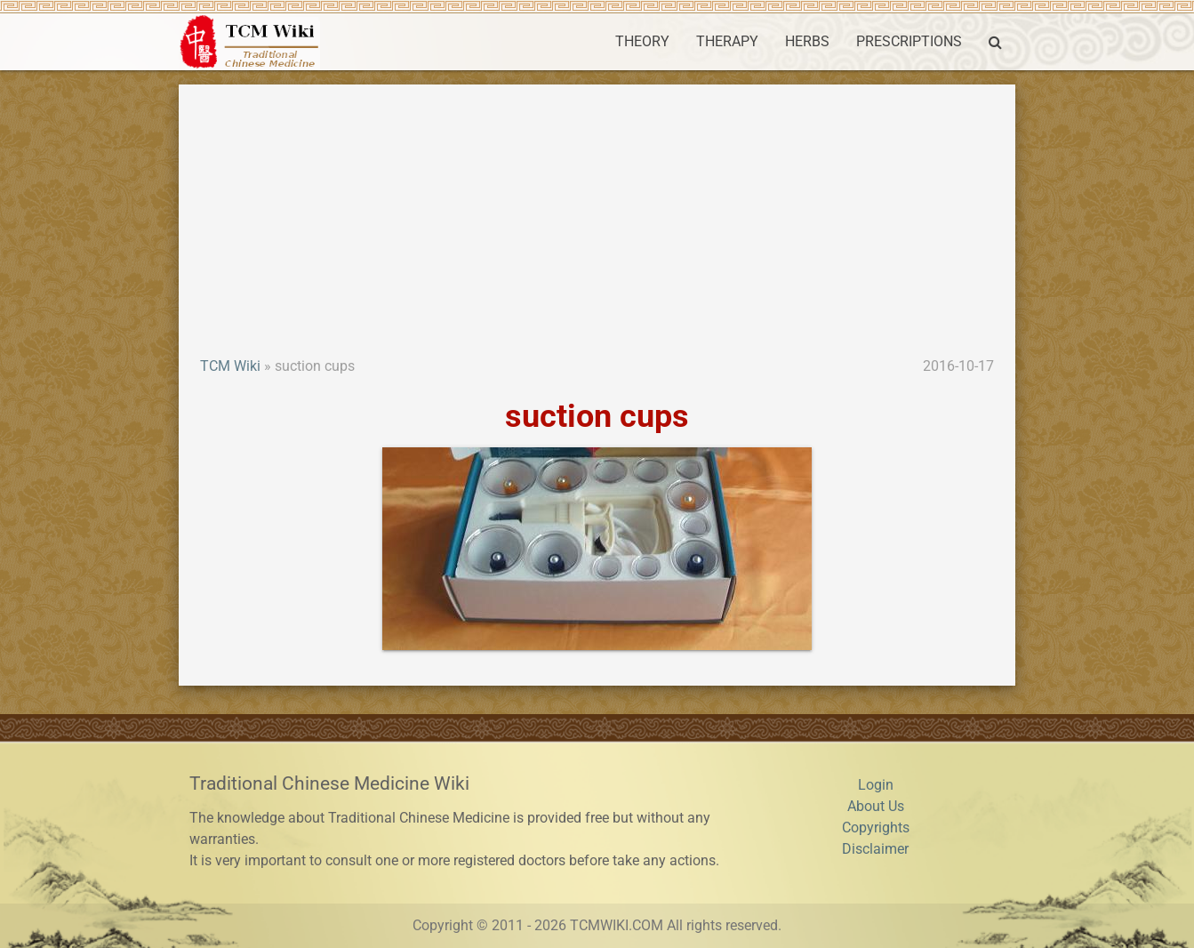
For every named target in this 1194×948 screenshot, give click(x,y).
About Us (875, 806)
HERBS (807, 41)
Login (875, 784)
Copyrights (876, 827)
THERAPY (727, 41)
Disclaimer (875, 848)
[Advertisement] (597, 222)
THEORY (642, 41)
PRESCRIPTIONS (909, 41)
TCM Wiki (230, 366)
